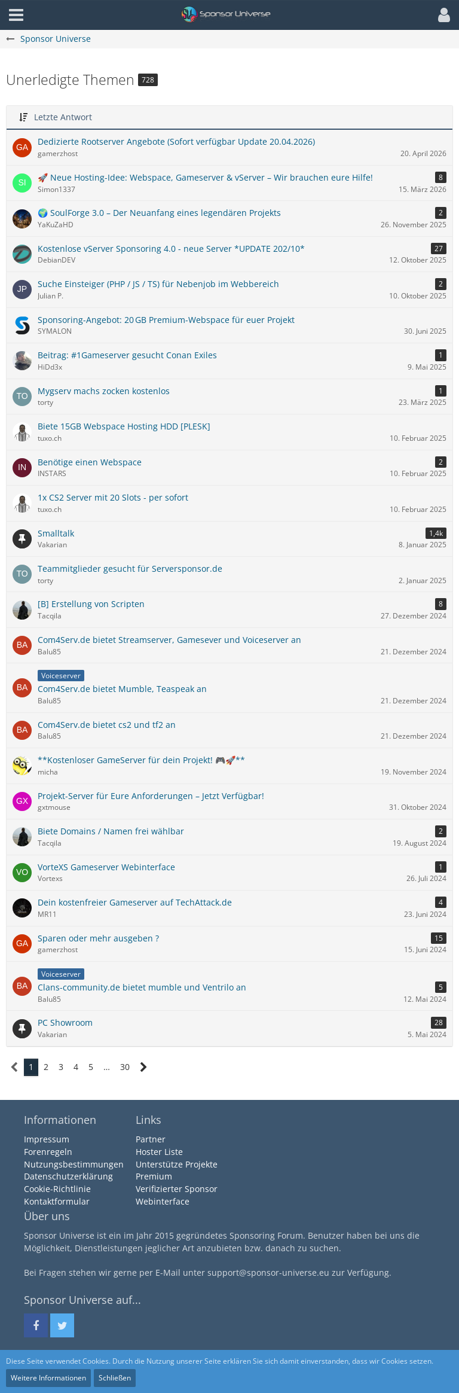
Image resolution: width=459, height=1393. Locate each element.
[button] (441, 15)
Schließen (115, 1378)
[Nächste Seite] (143, 1067)
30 (125, 1066)
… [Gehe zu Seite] (106, 1066)
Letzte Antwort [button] (63, 117)
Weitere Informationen (48, 1378)
